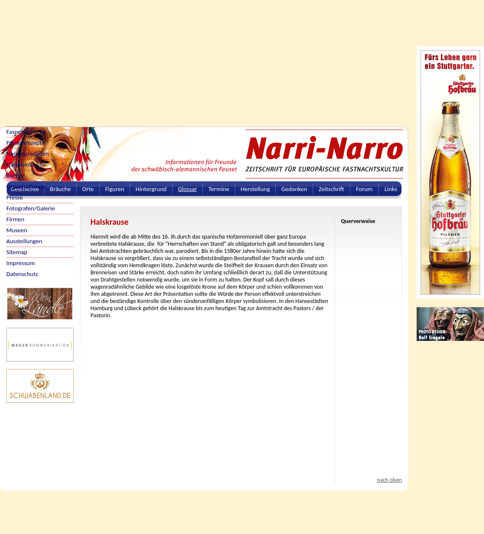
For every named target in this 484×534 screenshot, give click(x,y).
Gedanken (294, 189)
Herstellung (255, 189)
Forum (364, 189)
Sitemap (16, 252)
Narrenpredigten (27, 153)
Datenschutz (22, 274)
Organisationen (25, 186)
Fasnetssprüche (26, 131)
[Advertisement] (162, 59)
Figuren (115, 189)
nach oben (389, 480)
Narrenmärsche (26, 164)
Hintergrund (151, 189)
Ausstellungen (24, 241)
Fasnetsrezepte (25, 142)
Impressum (20, 263)
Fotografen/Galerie (30, 208)
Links (390, 189)
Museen (16, 230)
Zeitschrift (331, 189)
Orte (88, 189)
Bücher (15, 175)
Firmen (15, 219)
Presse (14, 197)
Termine (218, 189)
